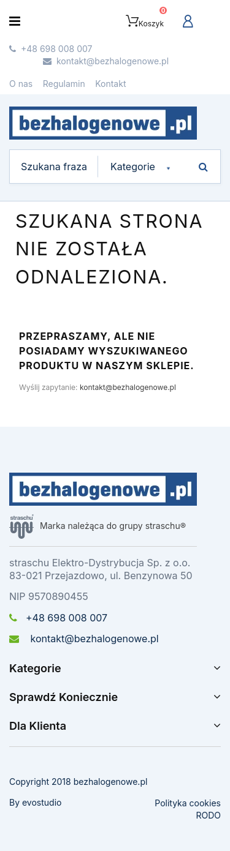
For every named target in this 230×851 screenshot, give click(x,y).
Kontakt (110, 83)
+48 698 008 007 (58, 618)
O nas (21, 83)
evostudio (41, 802)
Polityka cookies (188, 803)
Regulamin (64, 83)
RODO (208, 815)
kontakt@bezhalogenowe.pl (128, 387)
